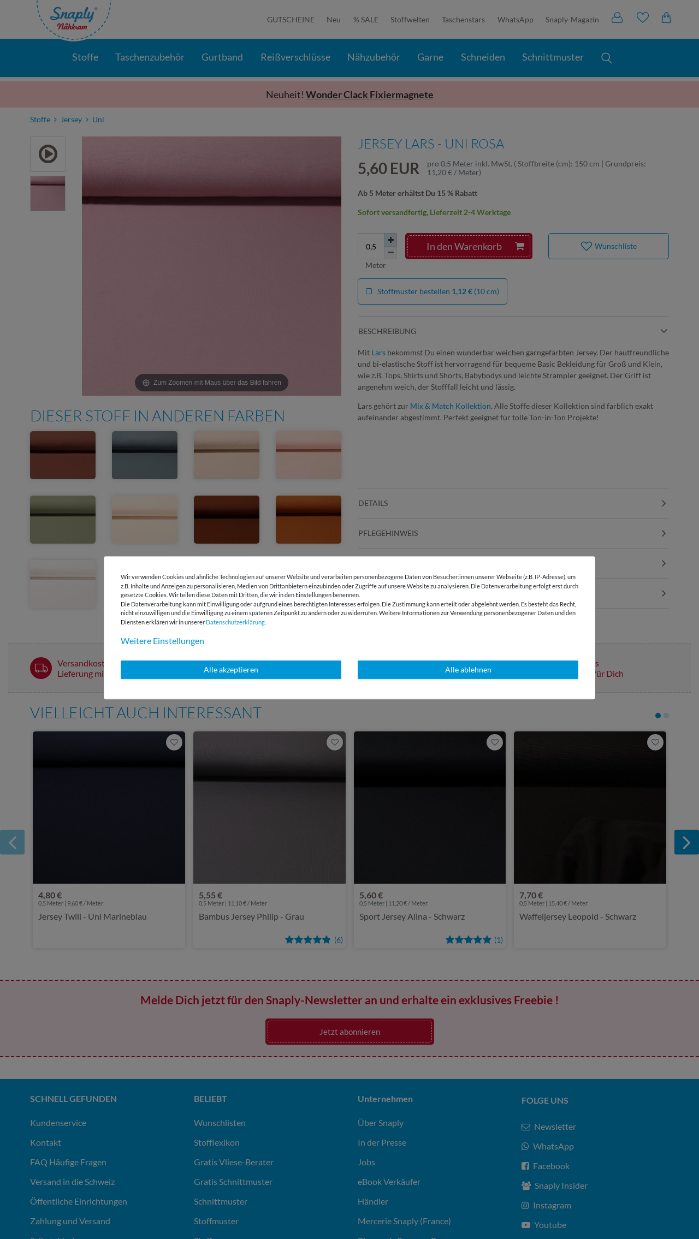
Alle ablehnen (468, 669)
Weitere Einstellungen (162, 640)
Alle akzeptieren (231, 669)
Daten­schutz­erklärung (235, 622)
